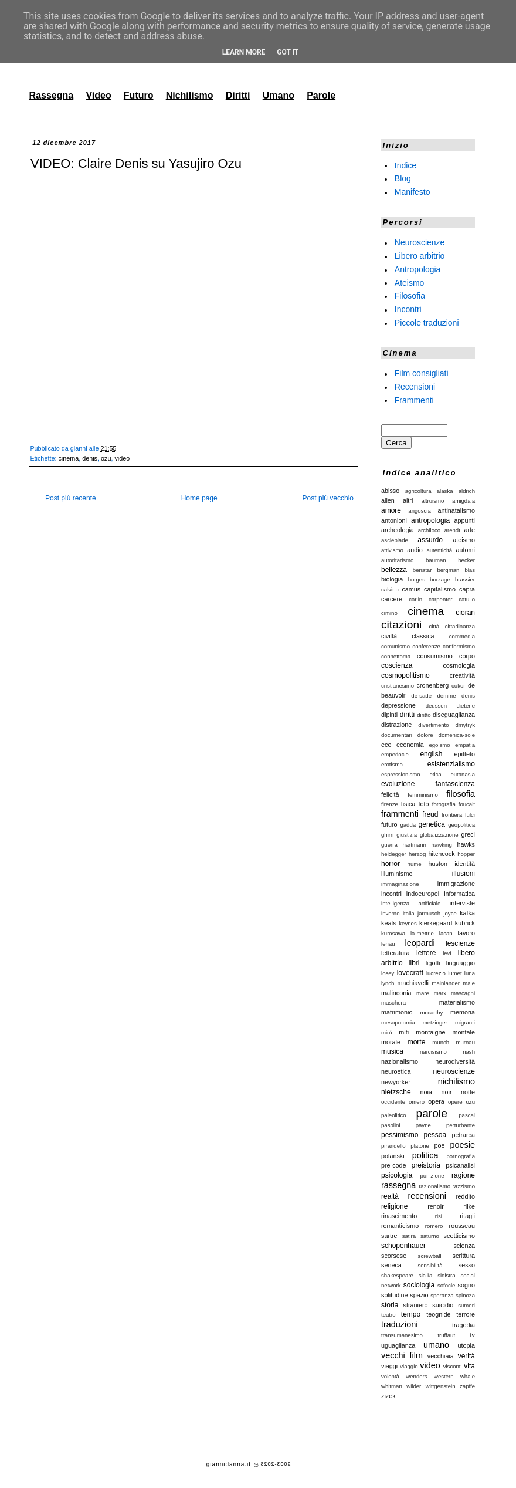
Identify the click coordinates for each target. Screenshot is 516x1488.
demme (446, 695)
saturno (429, 1236)
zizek (388, 1395)
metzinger (435, 1022)
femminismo (423, 795)
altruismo (432, 501)
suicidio (442, 1304)
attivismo (392, 550)
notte (468, 1091)
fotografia (444, 804)
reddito (465, 1196)
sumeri (466, 1305)
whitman (391, 1386)
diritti (407, 715)
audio (414, 549)
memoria (462, 1012)
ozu (106, 458)
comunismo (395, 646)
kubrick (465, 922)
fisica (408, 803)
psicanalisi (460, 1165)
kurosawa (393, 933)
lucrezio (436, 973)
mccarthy (431, 1012)
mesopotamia (398, 1022)
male (469, 983)
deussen (436, 705)
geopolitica (461, 824)
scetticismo (459, 1235)
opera (436, 1101)
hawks (466, 844)
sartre (389, 1235)
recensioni (427, 1195)
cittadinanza (460, 626)
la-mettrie (422, 933)
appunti (464, 520)
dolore (425, 735)
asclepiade (394, 540)
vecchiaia (440, 1356)
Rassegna (51, 95)
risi (438, 1216)
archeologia (397, 529)
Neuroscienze (420, 242)
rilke (469, 1206)
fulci (470, 814)
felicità (390, 794)
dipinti (389, 714)
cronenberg (433, 685)
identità (464, 863)
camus (411, 589)
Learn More (244, 52)
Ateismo (410, 282)
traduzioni (399, 1324)
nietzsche (396, 1092)
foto (424, 803)
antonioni (394, 520)
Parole (321, 95)
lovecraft (410, 973)
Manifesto (412, 192)
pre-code (393, 1165)
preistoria (426, 1165)
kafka (467, 913)
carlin (415, 599)
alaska (445, 491)
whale (467, 1376)
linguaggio (460, 962)
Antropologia (418, 269)
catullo (467, 599)
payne (423, 1125)
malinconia (396, 992)
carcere (391, 599)
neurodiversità (455, 1061)
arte (469, 529)
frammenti (400, 814)
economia (410, 744)
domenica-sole (457, 735)
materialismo (457, 1002)
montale (464, 1032)
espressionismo (400, 774)
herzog (417, 854)
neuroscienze (454, 1071)
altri (408, 500)
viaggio (408, 1366)
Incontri (408, 309)
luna (469, 973)
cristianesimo (397, 685)
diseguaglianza (454, 714)
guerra (389, 844)
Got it (287, 52)
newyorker (395, 1081)
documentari (396, 735)
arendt (452, 530)
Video (98, 95)
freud (430, 814)
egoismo (439, 745)
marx (440, 993)
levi (447, 953)
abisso (390, 490)
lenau (388, 944)
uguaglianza (398, 1345)
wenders (416, 1376)
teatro (388, 1314)
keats (388, 922)
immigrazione (456, 883)
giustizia (406, 834)
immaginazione (400, 884)
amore (391, 510)
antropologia (430, 520)
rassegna (398, 1185)
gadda (408, 824)
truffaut (446, 1335)
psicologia (396, 1175)
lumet (454, 973)
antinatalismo (456, 510)
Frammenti (414, 399)
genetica (432, 824)
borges (416, 579)
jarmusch (428, 913)
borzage (440, 579)
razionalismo (434, 1186)
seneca (391, 1265)
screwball (430, 1256)
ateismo (464, 539)
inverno (390, 913)
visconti (452, 1366)
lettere (426, 953)
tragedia (463, 1324)
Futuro (139, 95)
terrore (465, 1314)
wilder (413, 1386)
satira (409, 1236)
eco (386, 744)
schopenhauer (403, 1246)
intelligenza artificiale (410, 903)
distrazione (396, 724)
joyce (449, 913)
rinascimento (399, 1215)
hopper (466, 854)
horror (390, 864)
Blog (403, 178)
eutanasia (462, 774)
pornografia (460, 1156)
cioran (465, 612)
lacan (446, 933)
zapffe (467, 1386)
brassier (465, 579)
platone (419, 1145)
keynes (407, 923)
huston (438, 863)
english (431, 754)
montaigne (430, 1032)
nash (469, 1052)
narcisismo (433, 1052)
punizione (432, 1175)
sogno (466, 1285)
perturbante (460, 1125)
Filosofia (410, 295)
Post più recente (70, 498)
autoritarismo (397, 560)
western (444, 1376)
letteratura (395, 952)
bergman (448, 570)
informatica (459, 893)
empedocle (395, 754)
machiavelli (413, 982)
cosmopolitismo (405, 675)
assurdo (430, 540)
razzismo (464, 1186)
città (434, 626)
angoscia (419, 511)
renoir (435, 1206)
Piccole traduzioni (427, 322)
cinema (68, 458)
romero (434, 1226)
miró (386, 1032)
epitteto (464, 753)
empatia (465, 745)
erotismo (392, 764)
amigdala (463, 501)
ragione (463, 1175)
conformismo (459, 646)
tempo (410, 1314)
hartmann (414, 844)
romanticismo (400, 1225)
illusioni (463, 874)
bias (469, 570)
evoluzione (398, 784)
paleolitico (393, 1115)
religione (394, 1206)
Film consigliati (422, 373)
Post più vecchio (328, 498)
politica (425, 1155)
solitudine (394, 1294)
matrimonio (396, 1012)
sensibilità (429, 1265)
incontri (391, 893)
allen (388, 500)
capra (467, 589)
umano (436, 1345)
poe (439, 1145)
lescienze (460, 943)
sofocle (446, 1285)
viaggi (389, 1365)
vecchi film (402, 1355)
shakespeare (397, 1275)
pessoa (435, 1135)
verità (466, 1356)
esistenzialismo (451, 764)
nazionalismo (399, 1061)
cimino (389, 613)
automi (465, 549)
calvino (390, 589)
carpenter (441, 599)
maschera (393, 1002)
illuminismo (396, 873)
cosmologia (459, 665)
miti (404, 1032)
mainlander (446, 983)
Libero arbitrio (420, 256)
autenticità (439, 550)
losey (387, 973)
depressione (398, 705)
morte (417, 1042)
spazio (419, 1294)
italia (409, 913)
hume (415, 864)
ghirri (387, 834)
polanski (393, 1155)
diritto (423, 715)
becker (466, 560)
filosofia (460, 794)
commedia (462, 636)
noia (426, 1091)
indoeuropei (422, 893)
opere (455, 1101)
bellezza (394, 570)
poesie (462, 1144)
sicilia (425, 1275)
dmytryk (465, 725)
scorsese (393, 1255)
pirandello (393, 1145)
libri (414, 963)
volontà (390, 1376)
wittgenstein (441, 1386)
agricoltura (418, 491)
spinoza (465, 1295)
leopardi (419, 943)
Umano (278, 95)
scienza (464, 1245)
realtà (390, 1196)
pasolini (390, 1125)
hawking (442, 844)
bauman (436, 560)
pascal (467, 1115)
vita (469, 1366)
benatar (422, 570)
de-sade (421, 695)
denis (89, 458)
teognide (438, 1314)
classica (423, 636)
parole (431, 1113)
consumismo (435, 656)
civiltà (389, 636)
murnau (465, 1042)
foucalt (467, 804)
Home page (199, 498)
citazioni (401, 624)
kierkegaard (435, 922)
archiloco (429, 530)
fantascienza (455, 784)
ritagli (467, 1215)
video (122, 458)
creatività (462, 675)
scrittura (464, 1255)
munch (440, 1042)
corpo (467, 656)
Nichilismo (189, 95)
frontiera (452, 814)
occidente (393, 1101)
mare (422, 993)
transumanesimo (402, 1335)
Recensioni (415, 386)
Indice (405, 165)
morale (390, 1042)
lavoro (466, 932)
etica (435, 774)
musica (392, 1051)
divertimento (433, 725)
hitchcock (442, 853)
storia (389, 1305)
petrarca (463, 1134)
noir (446, 1091)
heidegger (393, 854)
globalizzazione (439, 834)
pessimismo (399, 1135)
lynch (387, 983)
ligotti (433, 962)
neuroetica (395, 1071)
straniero (415, 1304)
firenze (389, 804)
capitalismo (440, 589)
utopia (466, 1345)
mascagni (463, 993)
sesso (467, 1265)
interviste (462, 903)
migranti (465, 1022)
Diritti (238, 95)
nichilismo (456, 1081)
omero (417, 1101)
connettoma (395, 656)
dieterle (466, 705)
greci (468, 834)
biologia (392, 579)
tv (472, 1334)
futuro (389, 824)
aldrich (467, 491)
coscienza (396, 665)
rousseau (462, 1225)
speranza (441, 1295)
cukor (458, 685)
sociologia (418, 1285)
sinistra (446, 1275)
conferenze (426, 646)
